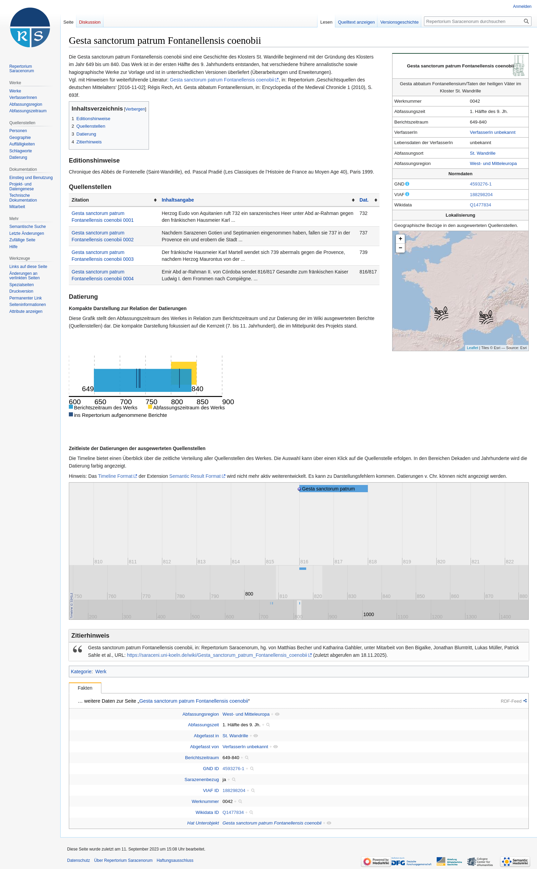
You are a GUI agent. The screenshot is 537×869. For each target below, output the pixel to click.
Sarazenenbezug (202, 779)
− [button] (400, 248)
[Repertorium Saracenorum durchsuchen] (478, 21)
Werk (100, 671)
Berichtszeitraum (202, 757)
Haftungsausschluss (175, 860)
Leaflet (472, 348)
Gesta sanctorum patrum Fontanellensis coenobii (222, 79)
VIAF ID (211, 790)
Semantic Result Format (195, 476)
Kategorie (81, 671)
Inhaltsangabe (178, 200)
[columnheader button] (258, 200)
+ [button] (400, 239)
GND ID (211, 768)
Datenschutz (78, 860)
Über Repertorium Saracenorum (123, 860)
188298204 (481, 194)
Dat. (364, 200)
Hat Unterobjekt (203, 823)
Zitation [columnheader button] (80, 200)
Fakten (85, 688)
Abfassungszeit (203, 724)
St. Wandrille (483, 153)
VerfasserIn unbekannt (492, 132)
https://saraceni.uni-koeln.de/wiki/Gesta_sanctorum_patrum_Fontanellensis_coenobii (217, 655)
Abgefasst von (204, 746)
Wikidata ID (207, 812)
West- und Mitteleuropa (493, 163)
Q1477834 (480, 204)
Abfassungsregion (201, 714)
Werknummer (205, 801)
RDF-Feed (511, 701)
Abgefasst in (206, 735)
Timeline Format (115, 476)
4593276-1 (481, 184)
